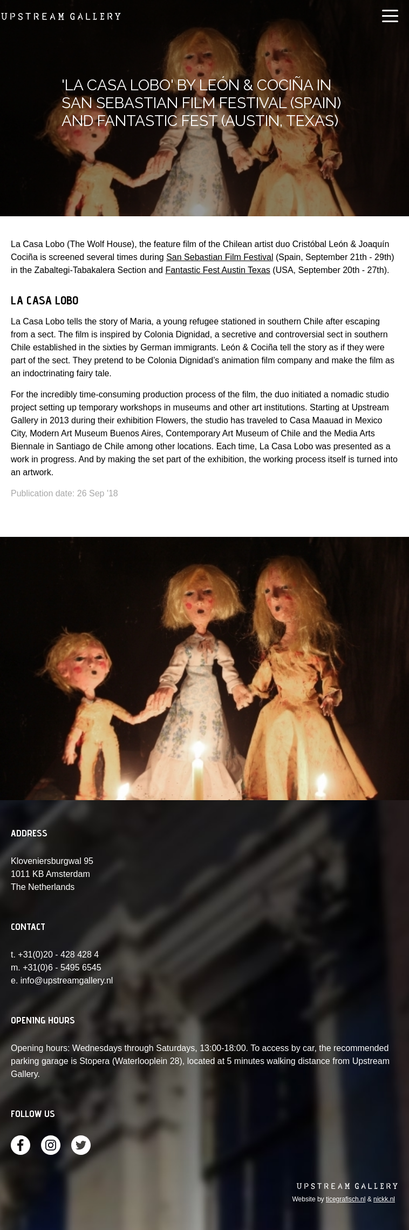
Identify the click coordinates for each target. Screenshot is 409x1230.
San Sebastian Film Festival (219, 257)
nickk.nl (384, 1199)
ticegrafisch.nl (345, 1199)
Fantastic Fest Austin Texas (217, 270)
